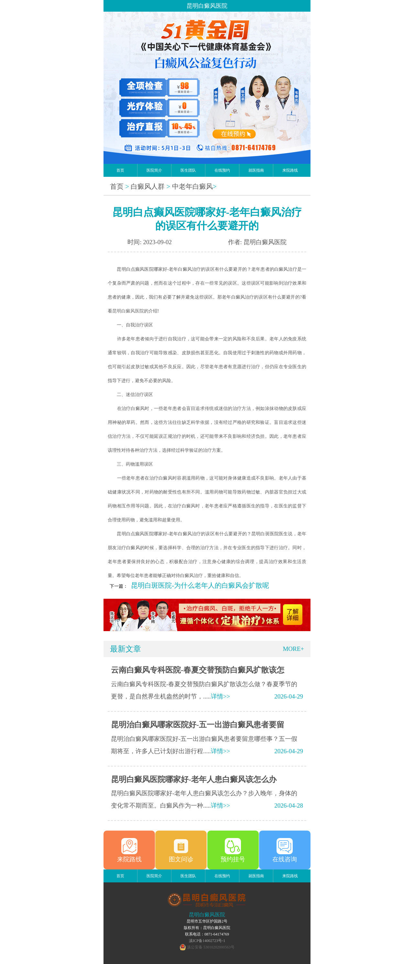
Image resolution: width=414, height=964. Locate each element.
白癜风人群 (148, 186)
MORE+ (293, 648)
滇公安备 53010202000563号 (210, 947)
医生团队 (188, 170)
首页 (120, 170)
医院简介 (154, 170)
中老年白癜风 (192, 186)
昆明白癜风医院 (128, 311)
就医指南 (256, 170)
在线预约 (222, 170)
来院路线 (290, 170)
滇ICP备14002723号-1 (207, 940)
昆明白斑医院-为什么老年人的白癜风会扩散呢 (200, 585)
